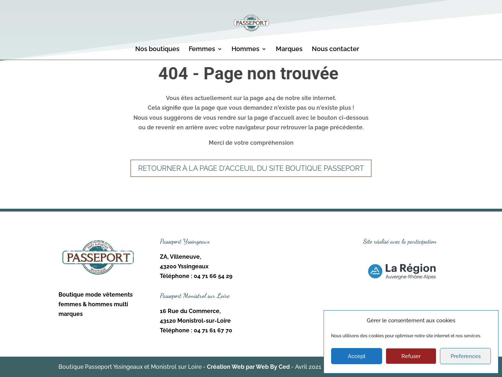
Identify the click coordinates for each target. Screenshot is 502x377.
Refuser (411, 356)
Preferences (466, 356)
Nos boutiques (157, 49)
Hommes (245, 49)
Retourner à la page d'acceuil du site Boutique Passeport (251, 168)
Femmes (202, 49)
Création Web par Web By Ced (248, 366)
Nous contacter (335, 49)
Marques (289, 49)
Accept (356, 356)
